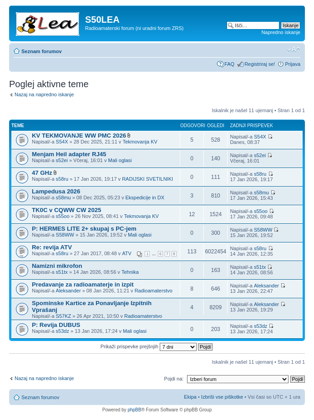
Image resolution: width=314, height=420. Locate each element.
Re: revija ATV (52, 247)
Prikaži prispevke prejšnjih (157, 346)
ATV (127, 253)
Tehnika (130, 272)
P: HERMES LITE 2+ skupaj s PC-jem (84, 228)
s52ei (62, 160)
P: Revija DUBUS (56, 324)
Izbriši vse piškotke (222, 397)
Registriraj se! (259, 64)
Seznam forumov (41, 51)
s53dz (62, 331)
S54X (62, 141)
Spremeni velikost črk (293, 49)
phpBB (134, 409)
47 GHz (42, 172)
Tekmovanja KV (139, 141)
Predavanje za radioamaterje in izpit (83, 284)
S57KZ (63, 316)
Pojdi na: (174, 378)
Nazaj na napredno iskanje (44, 94)
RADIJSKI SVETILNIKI (147, 179)
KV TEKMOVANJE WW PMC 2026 (79, 135)
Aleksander (68, 290)
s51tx (62, 272)
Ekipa (190, 397)
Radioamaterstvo (153, 290)
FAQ (229, 64)
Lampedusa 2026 (56, 191)
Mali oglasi (120, 160)
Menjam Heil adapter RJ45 (69, 154)
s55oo (63, 216)
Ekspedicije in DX (144, 197)
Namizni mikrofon (57, 265)
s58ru (62, 179)
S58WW (65, 234)
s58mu (63, 197)
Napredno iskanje (280, 32)
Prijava (292, 64)
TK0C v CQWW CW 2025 (66, 210)
